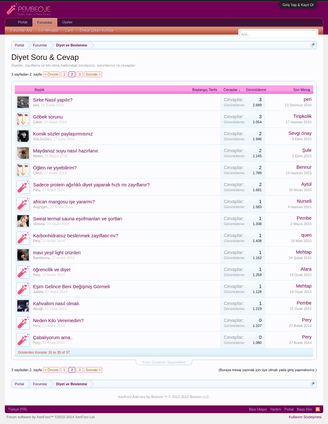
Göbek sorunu (47, 116)
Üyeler (67, 22)
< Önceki (52, 74)
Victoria (39, 224)
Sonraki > (93, 74)
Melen (38, 156)
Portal (22, 22)
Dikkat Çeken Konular (97, 30)
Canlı (69, 30)
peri (36, 105)
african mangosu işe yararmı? (64, 201)
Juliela (38, 292)
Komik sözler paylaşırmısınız (63, 133)
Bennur (304, 167)
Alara (306, 269)
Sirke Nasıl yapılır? (52, 99)
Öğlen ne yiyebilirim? (55, 167)
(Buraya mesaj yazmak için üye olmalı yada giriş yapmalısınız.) (267, 370)
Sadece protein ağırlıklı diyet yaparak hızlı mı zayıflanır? (91, 184)
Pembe (304, 218)
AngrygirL (40, 207)
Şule (306, 150)
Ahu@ (38, 309)
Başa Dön (304, 409)
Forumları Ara (21, 30)
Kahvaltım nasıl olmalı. (56, 303)
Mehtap (304, 252)
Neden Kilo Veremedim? (58, 320)
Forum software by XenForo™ (50, 417)
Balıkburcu (41, 258)
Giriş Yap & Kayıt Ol (298, 5)
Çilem (37, 122)
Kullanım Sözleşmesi (305, 417)
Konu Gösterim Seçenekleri (164, 362)
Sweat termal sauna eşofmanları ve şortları (77, 218)
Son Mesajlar (48, 30)
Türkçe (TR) (17, 409)
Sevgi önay (300, 133)
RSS (318, 409)
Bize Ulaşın (258, 409)
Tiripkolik (302, 116)
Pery (36, 190)
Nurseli (304, 201)
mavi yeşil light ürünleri (56, 252)
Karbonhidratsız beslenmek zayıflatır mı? (75, 235)
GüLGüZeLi (42, 139)
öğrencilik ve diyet (51, 269)
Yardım (275, 409)
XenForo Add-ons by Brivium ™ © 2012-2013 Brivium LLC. (164, 397)
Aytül (306, 184)
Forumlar (45, 22)
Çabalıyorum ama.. (53, 337)
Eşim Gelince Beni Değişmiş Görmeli (71, 286)
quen (306, 235)
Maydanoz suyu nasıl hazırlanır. (66, 150)
